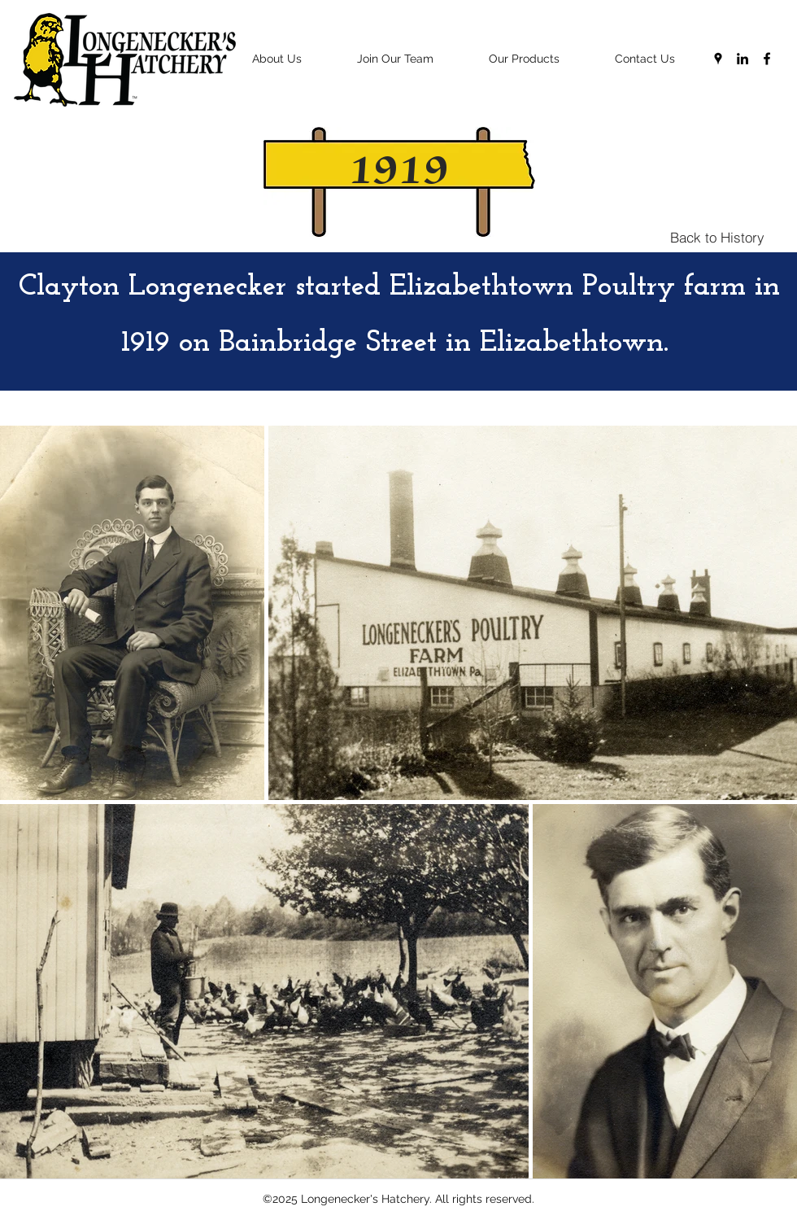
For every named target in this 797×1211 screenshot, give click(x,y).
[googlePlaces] (718, 58)
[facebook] (767, 58)
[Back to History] (717, 236)
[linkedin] (742, 58)
